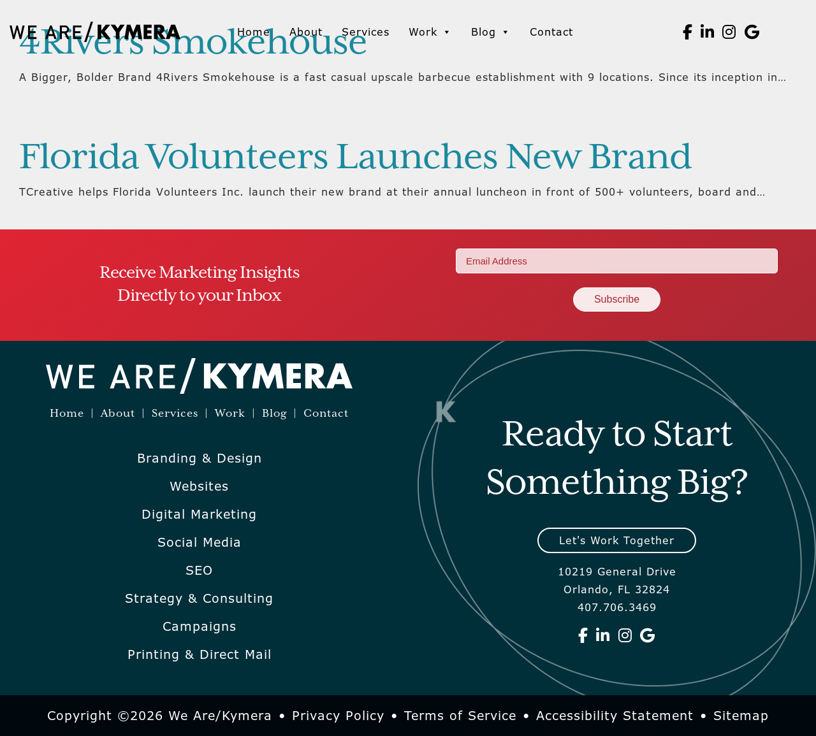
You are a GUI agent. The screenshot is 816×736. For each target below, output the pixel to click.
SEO (199, 570)
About (306, 32)
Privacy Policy (338, 715)
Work (430, 32)
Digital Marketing (199, 514)
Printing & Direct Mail (199, 654)
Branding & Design (199, 458)
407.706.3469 (617, 607)
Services (366, 32)
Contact (551, 32)
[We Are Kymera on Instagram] (729, 32)
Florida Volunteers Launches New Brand (355, 158)
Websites (199, 486)
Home (253, 32)
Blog (491, 32)
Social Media (199, 542)
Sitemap (741, 715)
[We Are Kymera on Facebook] (688, 32)
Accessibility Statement (615, 715)
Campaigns (200, 626)
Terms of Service (460, 715)
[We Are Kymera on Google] (752, 32)
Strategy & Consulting (199, 598)
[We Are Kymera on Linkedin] (708, 32)
